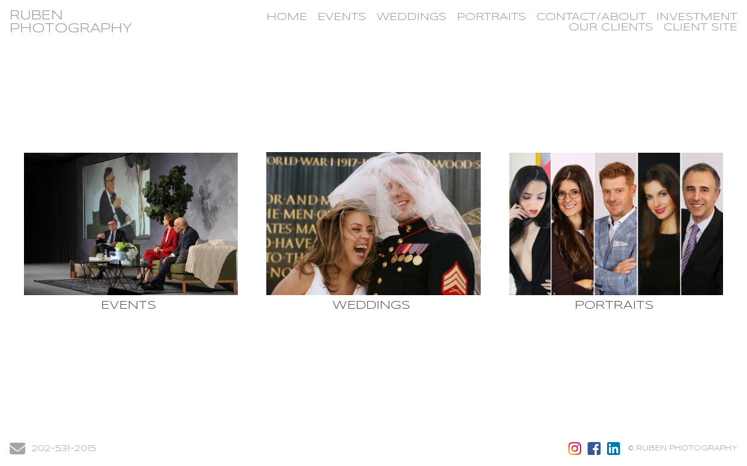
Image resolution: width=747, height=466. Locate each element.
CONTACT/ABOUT (591, 17)
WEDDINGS (411, 17)
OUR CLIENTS (611, 27)
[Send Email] (17, 452)
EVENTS (341, 17)
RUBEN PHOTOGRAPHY (71, 22)
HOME (286, 17)
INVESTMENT (696, 17)
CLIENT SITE (700, 27)
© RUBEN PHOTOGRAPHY (682, 448)
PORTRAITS (491, 17)
